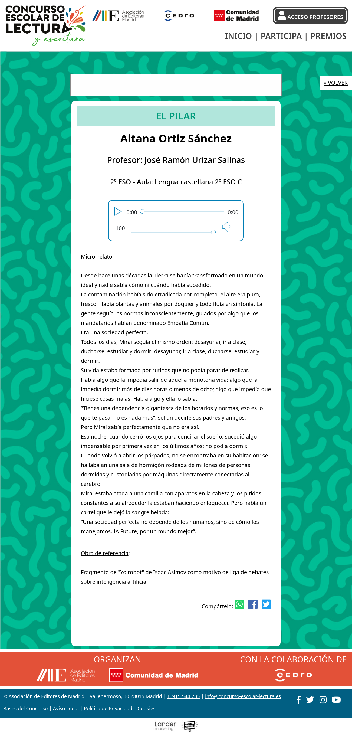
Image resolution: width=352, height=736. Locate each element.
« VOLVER (336, 82)
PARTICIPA (281, 35)
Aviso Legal (66, 708)
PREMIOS (328, 35)
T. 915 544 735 (183, 696)
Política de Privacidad (108, 708)
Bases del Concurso (25, 708)
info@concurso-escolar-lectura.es (243, 696)
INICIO (238, 35)
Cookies (147, 708)
